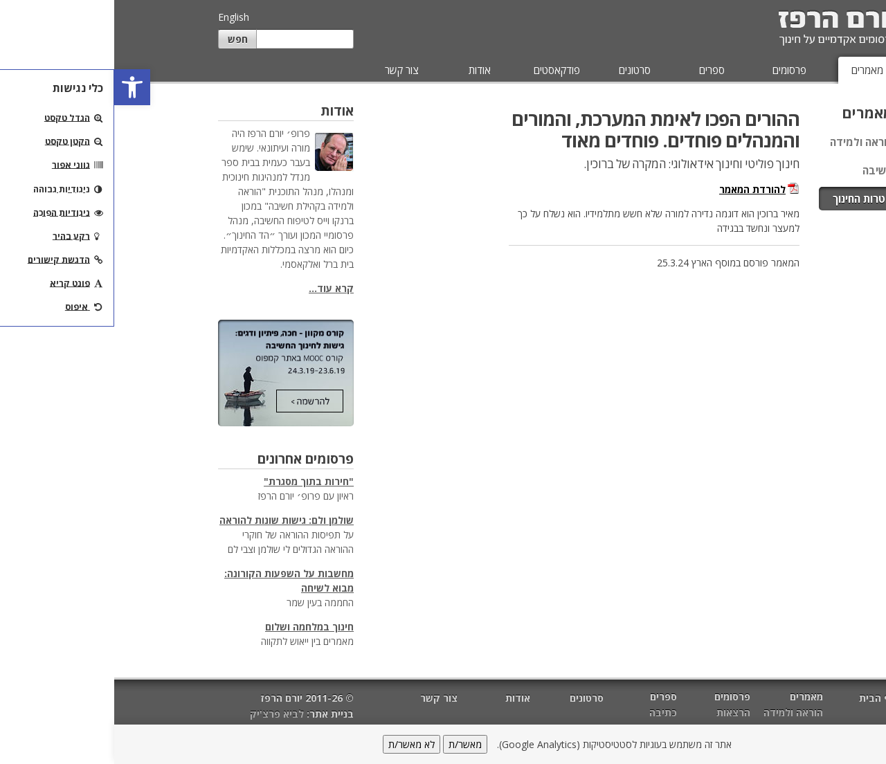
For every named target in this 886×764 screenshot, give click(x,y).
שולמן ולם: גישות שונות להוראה (172, 520)
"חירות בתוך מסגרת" (194, 481)
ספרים (598, 70)
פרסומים (675, 70)
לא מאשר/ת (297, 744)
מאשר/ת (351, 744)
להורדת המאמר (638, 189)
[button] (18, 87)
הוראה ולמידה (747, 142)
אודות (365, 70)
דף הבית (763, 697)
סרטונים (520, 70)
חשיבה (763, 170)
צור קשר (288, 70)
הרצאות (619, 712)
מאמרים (753, 70)
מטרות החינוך (748, 199)
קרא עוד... (217, 288)
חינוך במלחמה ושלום (195, 626)
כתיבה (549, 712)
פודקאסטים (442, 70)
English (119, 17)
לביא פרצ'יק (163, 713)
